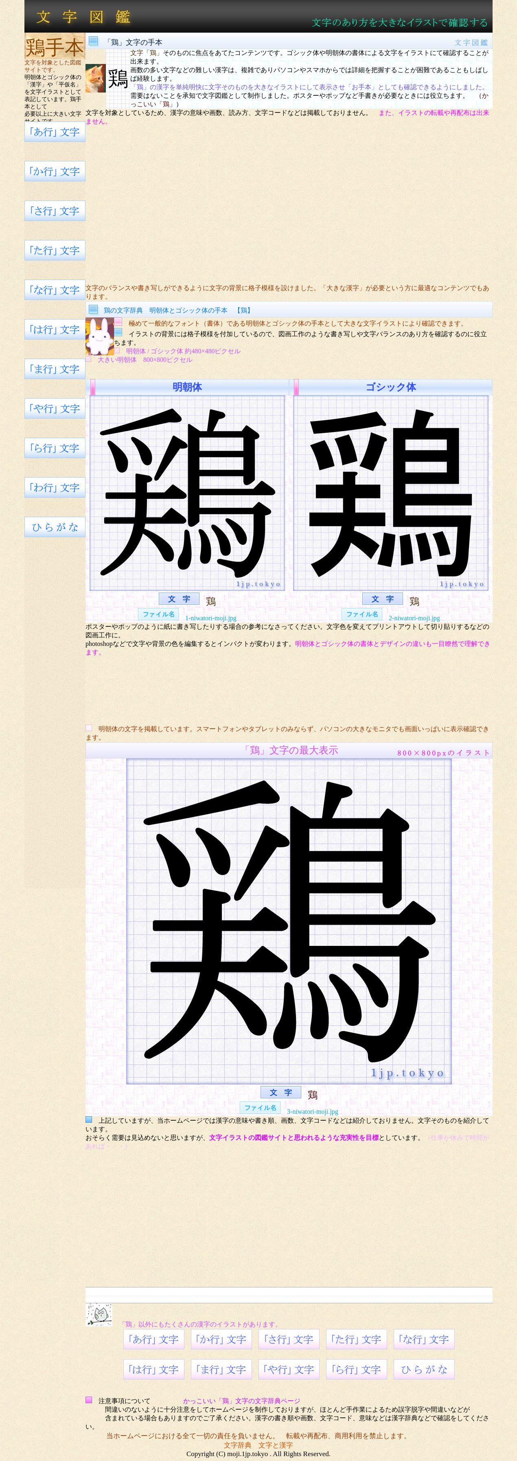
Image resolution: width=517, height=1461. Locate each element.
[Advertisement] (289, 205)
